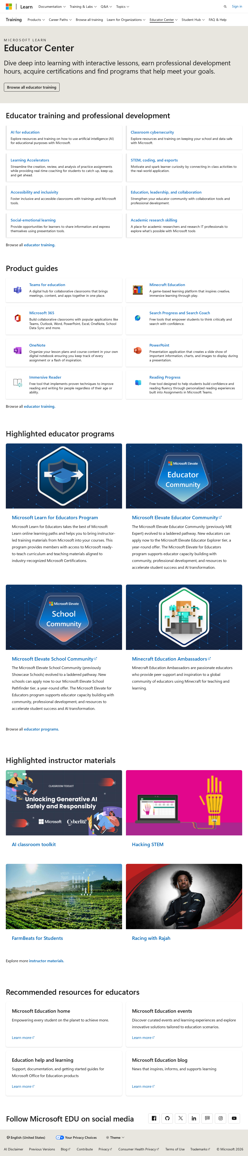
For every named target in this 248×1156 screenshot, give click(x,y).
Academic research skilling (154, 220)
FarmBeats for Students (37, 938)
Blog (64, 1149)
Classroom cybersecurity (152, 132)
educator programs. (41, 728)
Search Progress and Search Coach (179, 312)
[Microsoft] (9, 6)
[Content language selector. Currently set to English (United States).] (26, 1137)
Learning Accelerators (30, 160)
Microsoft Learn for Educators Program (55, 517)
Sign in (237, 6)
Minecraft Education (167, 284)
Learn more (21, 1037)
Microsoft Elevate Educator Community (175, 517)
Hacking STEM (147, 844)
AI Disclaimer (13, 1149)
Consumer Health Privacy (137, 1149)
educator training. (39, 244)
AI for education (25, 132)
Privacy (104, 1149)
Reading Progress (164, 377)
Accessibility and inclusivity (34, 192)
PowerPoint (159, 345)
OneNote (37, 345)
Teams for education (47, 284)
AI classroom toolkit (34, 844)
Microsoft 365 (41, 312)
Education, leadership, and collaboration (166, 192)
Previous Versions (42, 1149)
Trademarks (198, 1149)
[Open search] (225, 6)
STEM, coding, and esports (154, 160)
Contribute (85, 1149)
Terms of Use (175, 1149)
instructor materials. (46, 960)
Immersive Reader (45, 377)
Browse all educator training (31, 87)
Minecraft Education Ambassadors (169, 659)
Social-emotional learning (33, 220)
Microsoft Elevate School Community (52, 659)
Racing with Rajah (151, 938)
